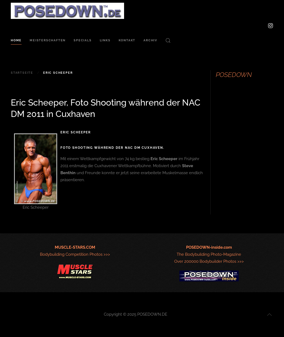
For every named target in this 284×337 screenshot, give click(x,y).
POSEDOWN (234, 75)
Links (105, 40)
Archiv (150, 40)
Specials (82, 40)
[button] (168, 40)
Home (16, 40)
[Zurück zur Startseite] (67, 11)
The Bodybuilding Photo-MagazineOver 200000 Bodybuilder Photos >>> (209, 254)
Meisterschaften (48, 40)
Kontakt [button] (127, 40)
